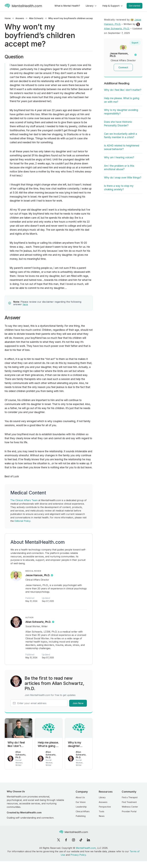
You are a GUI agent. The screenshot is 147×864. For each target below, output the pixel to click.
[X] (58, 840)
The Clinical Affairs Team (24, 500)
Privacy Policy (78, 854)
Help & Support (110, 5)
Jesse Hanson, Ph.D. (37, 575)
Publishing (81, 816)
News (102, 816)
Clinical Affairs (83, 811)
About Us (80, 797)
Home (8, 18)
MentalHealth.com (86, 848)
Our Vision (81, 802)
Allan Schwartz (36, 18)
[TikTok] (81, 840)
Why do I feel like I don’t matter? (122, 89)
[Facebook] (66, 840)
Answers (20, 18)
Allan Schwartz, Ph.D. (38, 621)
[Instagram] (73, 840)
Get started (134, 5)
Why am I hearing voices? (119, 157)
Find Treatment (129, 802)
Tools (101, 811)
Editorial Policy (22, 520)
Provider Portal (129, 811)
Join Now (78, 703)
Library (89, 5)
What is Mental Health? (67, 5)
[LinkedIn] (88, 840)
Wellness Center (130, 806)
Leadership (81, 806)
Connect (123, 67)
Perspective (105, 806)
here (25, 304)
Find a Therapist (130, 797)
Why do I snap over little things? (122, 177)
